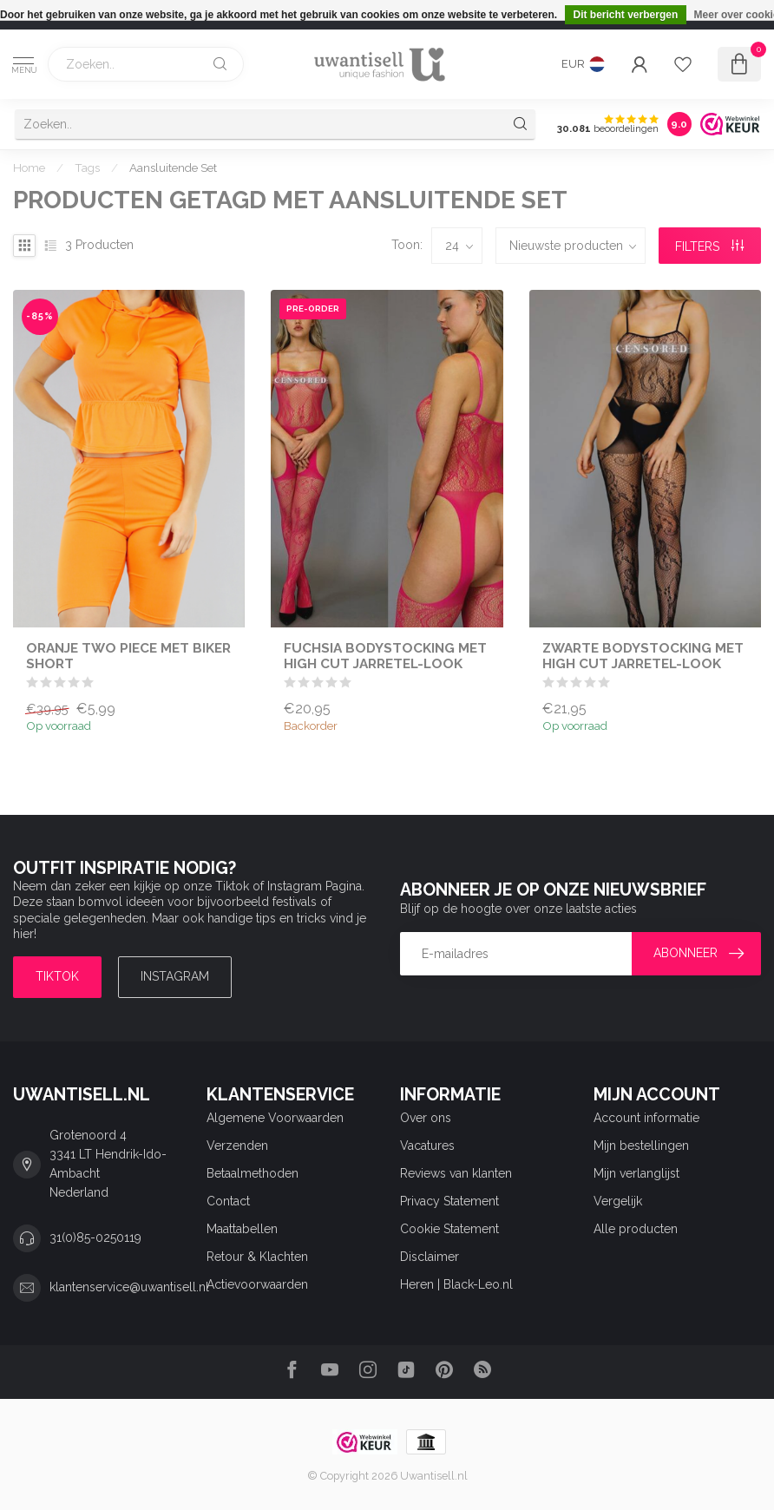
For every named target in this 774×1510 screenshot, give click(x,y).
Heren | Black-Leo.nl (456, 1284)
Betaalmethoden (252, 1173)
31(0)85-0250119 (95, 1237)
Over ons (425, 1118)
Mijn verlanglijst (636, 1173)
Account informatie (646, 1118)
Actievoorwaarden (257, 1284)
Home (29, 167)
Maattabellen (242, 1229)
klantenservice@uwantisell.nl (129, 1287)
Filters (709, 246)
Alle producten (636, 1229)
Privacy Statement (449, 1201)
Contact (228, 1201)
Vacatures (427, 1145)
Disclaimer (429, 1257)
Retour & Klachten (257, 1257)
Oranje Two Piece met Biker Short (128, 656)
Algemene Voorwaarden (275, 1118)
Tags (87, 167)
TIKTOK (57, 976)
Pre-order (312, 308)
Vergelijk (618, 1201)
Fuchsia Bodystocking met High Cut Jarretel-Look (385, 656)
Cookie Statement (449, 1229)
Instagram (175, 976)
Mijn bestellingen (641, 1145)
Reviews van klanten (456, 1173)
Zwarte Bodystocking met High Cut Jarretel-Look (643, 656)
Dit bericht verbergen (626, 15)
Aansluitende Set (173, 167)
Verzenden (237, 1145)
